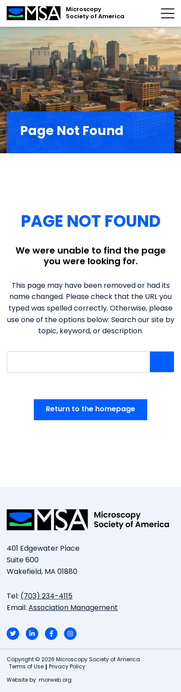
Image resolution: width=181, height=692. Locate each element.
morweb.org (55, 680)
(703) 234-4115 (46, 596)
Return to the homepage (90, 409)
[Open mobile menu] (167, 13)
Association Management (73, 608)
